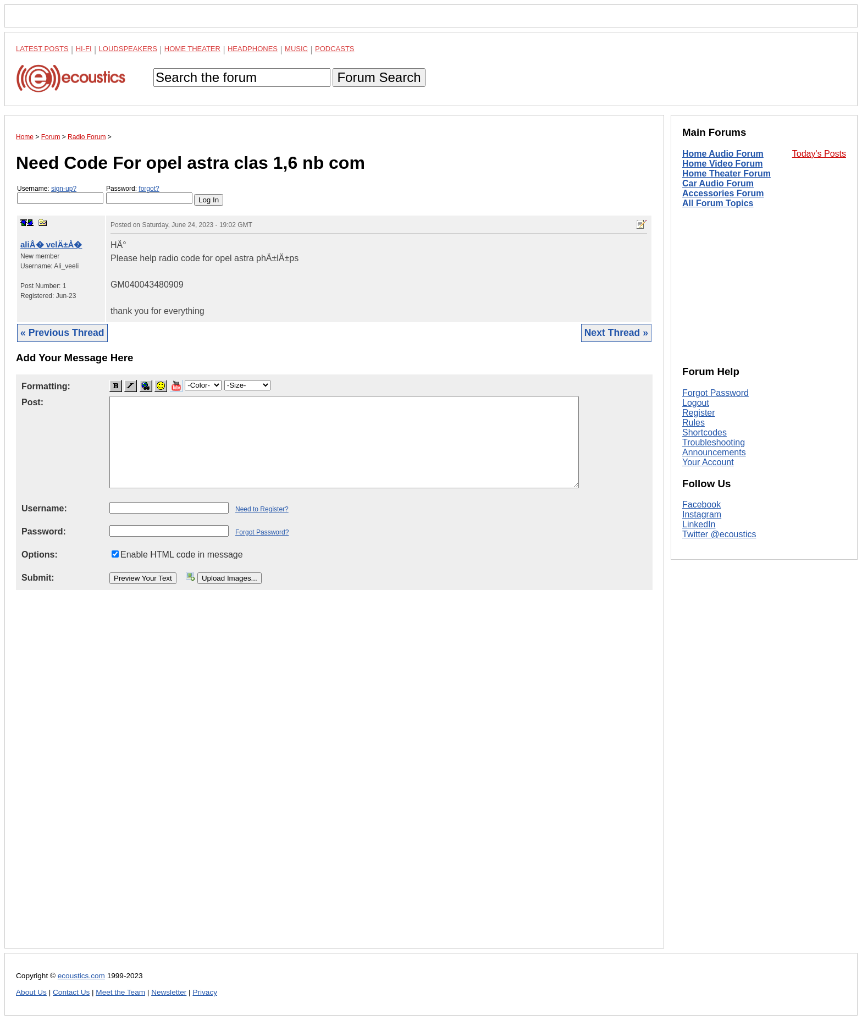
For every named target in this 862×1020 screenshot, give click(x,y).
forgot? (149, 188)
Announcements (714, 452)
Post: (32, 402)
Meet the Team (120, 992)
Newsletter (168, 992)
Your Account (708, 462)
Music (296, 49)
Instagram (701, 514)
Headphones (253, 49)
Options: (39, 554)
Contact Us (71, 992)
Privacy (204, 992)
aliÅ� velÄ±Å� (51, 244)
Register (698, 412)
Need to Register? (262, 509)
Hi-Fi (84, 49)
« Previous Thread (62, 332)
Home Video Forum (722, 163)
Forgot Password (715, 393)
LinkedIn (699, 524)
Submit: (37, 577)
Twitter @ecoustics (719, 534)
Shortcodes (704, 432)
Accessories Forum (723, 193)
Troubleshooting (713, 442)
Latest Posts (42, 49)
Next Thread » (616, 332)
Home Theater (192, 49)
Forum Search (379, 77)
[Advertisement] (334, 778)
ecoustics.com (81, 976)
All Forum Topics (717, 203)
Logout (695, 402)
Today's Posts (819, 153)
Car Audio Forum (718, 183)
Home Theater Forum (726, 173)
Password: (149, 194)
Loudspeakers (128, 49)
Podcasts (335, 49)
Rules (693, 422)
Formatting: (45, 386)
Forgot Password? (262, 532)
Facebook (701, 504)
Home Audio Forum (723, 153)
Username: (60, 194)
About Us (31, 992)
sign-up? (63, 188)
